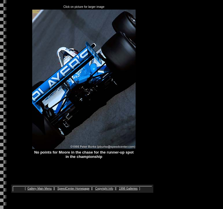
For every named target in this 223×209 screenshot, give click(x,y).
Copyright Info (104, 188)
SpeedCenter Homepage (73, 188)
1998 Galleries (128, 188)
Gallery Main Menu (39, 188)
